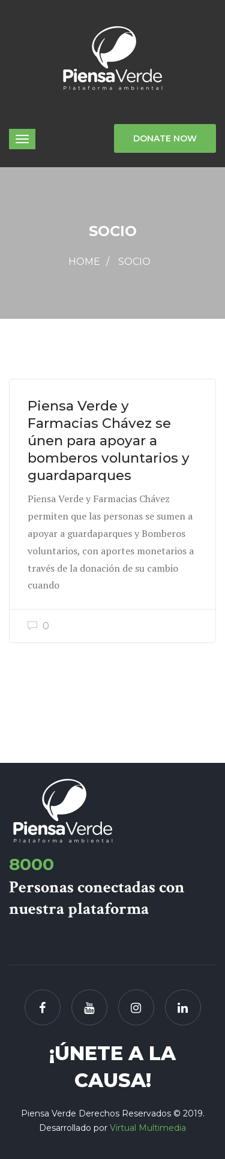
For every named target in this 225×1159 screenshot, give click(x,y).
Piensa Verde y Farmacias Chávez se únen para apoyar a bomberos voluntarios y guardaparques (109, 440)
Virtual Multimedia (148, 1127)
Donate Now (165, 138)
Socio (134, 261)
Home (84, 261)
